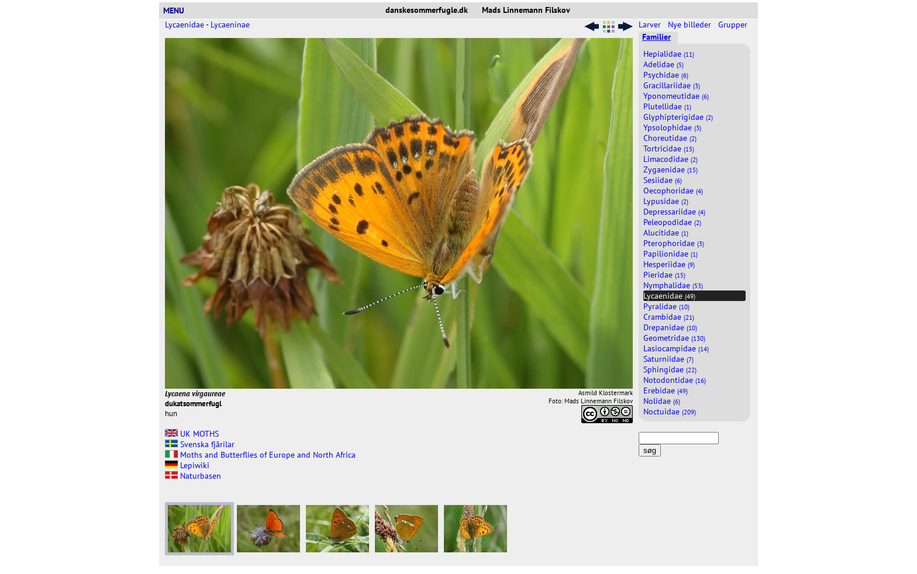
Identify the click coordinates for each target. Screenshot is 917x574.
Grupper (734, 24)
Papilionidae (670, 253)
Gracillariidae (671, 85)
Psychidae (665, 75)
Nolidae (661, 401)
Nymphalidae (673, 285)
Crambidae (668, 317)
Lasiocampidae (676, 348)
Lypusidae (665, 201)
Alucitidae (665, 232)
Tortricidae (668, 148)
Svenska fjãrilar (200, 444)
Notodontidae (674, 380)
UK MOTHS (192, 433)
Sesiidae (662, 180)
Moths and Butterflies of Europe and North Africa (260, 454)
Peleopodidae (672, 222)
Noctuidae (669, 411)
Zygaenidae (670, 169)
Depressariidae (674, 211)
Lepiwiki (187, 465)
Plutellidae (667, 106)
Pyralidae (666, 306)
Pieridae (664, 274)
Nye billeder (690, 24)
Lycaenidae (184, 24)
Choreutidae (670, 138)
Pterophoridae (673, 243)
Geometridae (674, 338)
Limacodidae (670, 159)
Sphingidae (670, 369)
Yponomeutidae (676, 96)
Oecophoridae (673, 190)
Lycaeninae (230, 24)
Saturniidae (668, 359)
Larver (651, 24)
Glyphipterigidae (678, 117)
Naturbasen (193, 476)
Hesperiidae (669, 264)
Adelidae (663, 64)
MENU (178, 10)
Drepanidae (670, 327)
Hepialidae (668, 54)
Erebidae (665, 390)
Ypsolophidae (672, 127)
